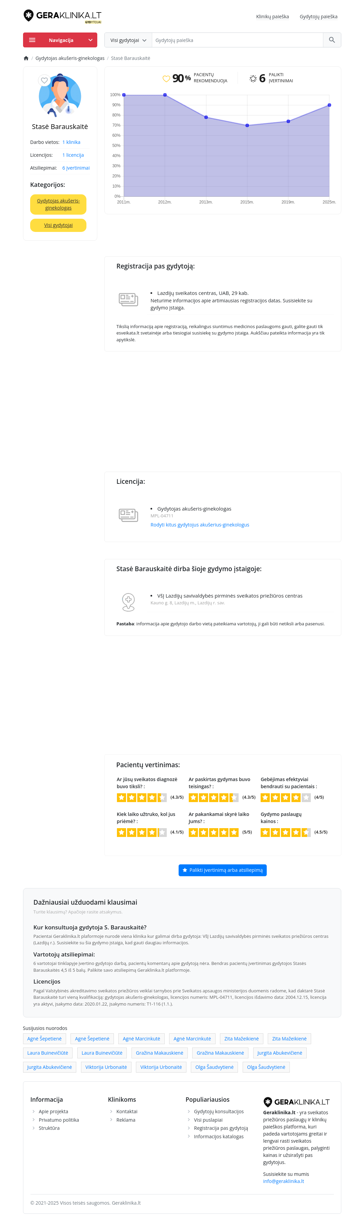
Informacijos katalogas (219, 1136)
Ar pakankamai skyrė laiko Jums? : (219, 817)
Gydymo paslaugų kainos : (281, 817)
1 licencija (73, 155)
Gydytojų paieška (319, 16)
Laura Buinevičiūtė (47, 1053)
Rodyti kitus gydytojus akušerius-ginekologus (199, 524)
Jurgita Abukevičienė (280, 1053)
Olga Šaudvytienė (214, 1067)
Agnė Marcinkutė (141, 1038)
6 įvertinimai (76, 168)
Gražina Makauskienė (159, 1053)
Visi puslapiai (208, 1120)
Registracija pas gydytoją (221, 1128)
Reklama (126, 1120)
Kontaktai (127, 1111)
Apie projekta (53, 1111)
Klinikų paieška (272, 16)
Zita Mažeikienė (241, 1038)
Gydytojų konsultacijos (219, 1111)
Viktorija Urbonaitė (106, 1067)
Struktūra (49, 1128)
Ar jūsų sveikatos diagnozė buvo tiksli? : (147, 783)
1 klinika (71, 142)
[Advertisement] (234, 407)
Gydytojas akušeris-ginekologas (58, 204)
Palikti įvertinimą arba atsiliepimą (223, 870)
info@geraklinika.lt (283, 1181)
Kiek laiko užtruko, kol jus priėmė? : (146, 817)
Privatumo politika (59, 1120)
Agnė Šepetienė (44, 1038)
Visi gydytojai (58, 225)
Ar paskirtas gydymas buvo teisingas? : (219, 783)
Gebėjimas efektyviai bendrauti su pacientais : (289, 783)
